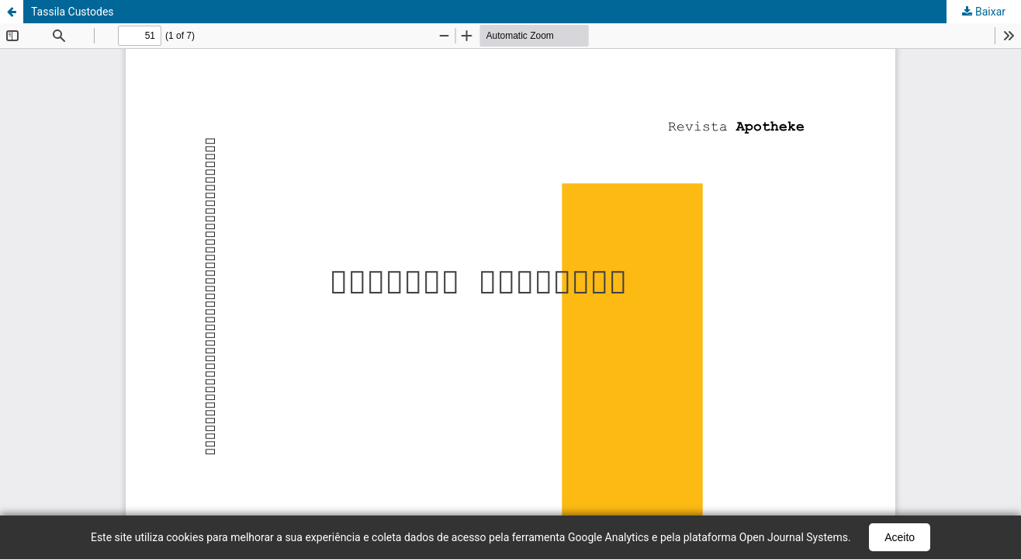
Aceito (899, 537)
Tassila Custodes (72, 11)
